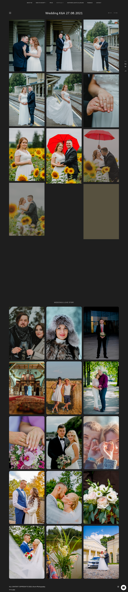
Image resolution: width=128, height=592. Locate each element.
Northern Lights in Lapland (75, 3)
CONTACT (98, 3)
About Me (29, 3)
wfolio (13, 589)
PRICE (51, 3)
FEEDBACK (90, 3)
